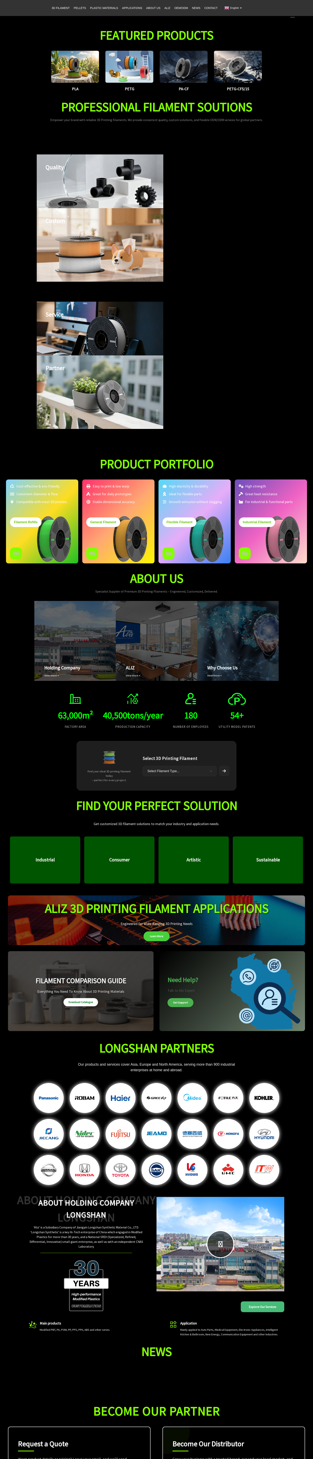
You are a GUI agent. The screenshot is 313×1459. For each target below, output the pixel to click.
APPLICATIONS (132, 8)
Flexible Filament (179, 375)
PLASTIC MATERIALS (104, 8)
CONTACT (211, 8)
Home (218, 1399)
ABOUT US (153, 8)
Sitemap (183, 1446)
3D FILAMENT (61, 8)
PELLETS (80, 8)
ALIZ (167, 8)
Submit (126, 1348)
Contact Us (221, 1428)
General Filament (103, 375)
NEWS (196, 8)
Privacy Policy (232, 1446)
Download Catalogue (80, 856)
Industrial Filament (257, 375)
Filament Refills (26, 375)
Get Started (189, 1348)
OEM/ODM (181, 8)
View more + (51, 528)
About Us (220, 1411)
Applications (221, 1405)
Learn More (156, 790)
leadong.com (215, 1446)
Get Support (180, 856)
